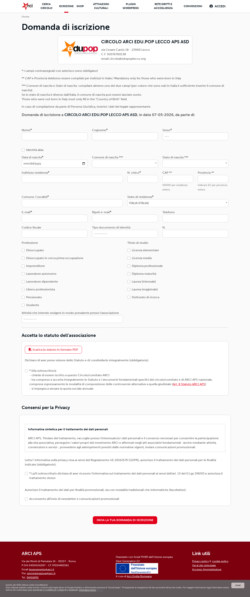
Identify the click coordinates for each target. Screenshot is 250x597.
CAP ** (167, 172)
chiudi (238, 585)
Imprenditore (35, 265)
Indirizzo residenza (35, 172)
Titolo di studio (137, 242)
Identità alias (35, 149)
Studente (32, 305)
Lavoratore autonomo (41, 273)
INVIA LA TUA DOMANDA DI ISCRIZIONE (125, 520)
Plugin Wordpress (130, 6)
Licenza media (142, 258)
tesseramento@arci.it (41, 569)
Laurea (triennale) (144, 281)
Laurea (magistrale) (145, 289)
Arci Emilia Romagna (139, 576)
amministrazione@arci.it (41, 573)
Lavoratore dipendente (42, 281)
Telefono (168, 212)
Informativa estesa (114, 590)
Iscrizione (65, 6)
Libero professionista (40, 289)
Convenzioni (192, 6)
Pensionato (34, 297)
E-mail (26, 212)
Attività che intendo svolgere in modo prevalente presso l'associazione (70, 312)
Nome (26, 130)
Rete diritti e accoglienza (162, 6)
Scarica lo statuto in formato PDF (53, 349)
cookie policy (220, 561)
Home (25, 16)
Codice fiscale (31, 227)
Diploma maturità (144, 273)
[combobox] (125, 163)
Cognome (99, 130)
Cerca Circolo (46, 6)
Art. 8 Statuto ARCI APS (189, 384)
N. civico (133, 172)
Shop (79, 6)
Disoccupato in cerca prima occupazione (54, 258)
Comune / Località (34, 196)
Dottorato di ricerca (145, 297)
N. (163, 227)
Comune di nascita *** (107, 157)
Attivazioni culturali (100, 6)
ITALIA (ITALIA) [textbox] (139, 203)
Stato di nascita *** (175, 157)
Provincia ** (206, 172)
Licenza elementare (145, 250)
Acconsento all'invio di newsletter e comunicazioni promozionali (74, 499)
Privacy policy (200, 561)
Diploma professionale (147, 265)
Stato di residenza (139, 196)
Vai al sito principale (204, 565)
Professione (30, 242)
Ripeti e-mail (101, 212)
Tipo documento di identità (111, 227)
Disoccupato (35, 250)
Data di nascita (32, 157)
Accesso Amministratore (206, 569)
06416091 (33, 577)
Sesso (166, 130)
